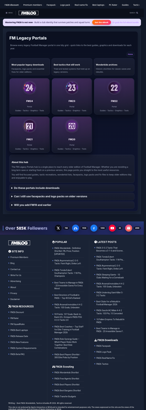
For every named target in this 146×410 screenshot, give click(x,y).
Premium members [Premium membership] (32, 4)
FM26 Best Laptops (19, 330)
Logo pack (65, 4)
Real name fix (81, 4)
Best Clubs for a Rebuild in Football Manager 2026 (108, 303)
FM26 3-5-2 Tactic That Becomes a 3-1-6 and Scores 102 (109, 249)
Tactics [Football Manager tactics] (136, 4)
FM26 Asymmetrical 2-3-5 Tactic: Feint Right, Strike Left (109, 267)
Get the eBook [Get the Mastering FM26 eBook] (101, 22)
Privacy (13, 293)
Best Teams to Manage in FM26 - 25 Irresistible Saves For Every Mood (110, 330)
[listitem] (29, 96)
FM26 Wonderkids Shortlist (66, 372)
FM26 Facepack (103, 346)
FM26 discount (11, 4)
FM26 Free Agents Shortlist (66, 378)
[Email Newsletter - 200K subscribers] (128, 228)
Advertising (15, 281)
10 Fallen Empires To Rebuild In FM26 (110, 320)
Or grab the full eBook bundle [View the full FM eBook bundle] (125, 22)
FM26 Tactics (102, 364)
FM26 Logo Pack (103, 352)
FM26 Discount (17, 312)
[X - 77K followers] (58, 228)
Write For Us (15, 275)
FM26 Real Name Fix (105, 358)
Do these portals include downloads (36, 187)
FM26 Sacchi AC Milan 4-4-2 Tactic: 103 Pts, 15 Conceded (109, 311)
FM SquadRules (17, 324)
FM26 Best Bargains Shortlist (67, 390)
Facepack (51, 4)
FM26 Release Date (19, 336)
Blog (12, 263)
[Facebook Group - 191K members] (75, 228)
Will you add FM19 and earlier (32, 204)
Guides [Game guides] (125, 4)
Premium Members (19, 257)
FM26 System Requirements (23, 348)
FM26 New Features (19, 342)
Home (130, 54)
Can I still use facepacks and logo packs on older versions (50, 196)
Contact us (15, 269)
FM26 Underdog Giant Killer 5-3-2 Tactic (109, 294)
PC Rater (113, 4)
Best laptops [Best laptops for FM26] (98, 4)
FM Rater (14, 318)
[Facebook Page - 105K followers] (93, 228)
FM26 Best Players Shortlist (66, 384)
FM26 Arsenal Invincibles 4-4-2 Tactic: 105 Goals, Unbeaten (110, 285)
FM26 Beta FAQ (17, 354)
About (13, 287)
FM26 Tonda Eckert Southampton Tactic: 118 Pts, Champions (109, 258)
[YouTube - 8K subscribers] (112, 228)
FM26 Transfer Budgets (65, 396)
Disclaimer (15, 299)
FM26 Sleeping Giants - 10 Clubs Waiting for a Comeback (110, 276)
